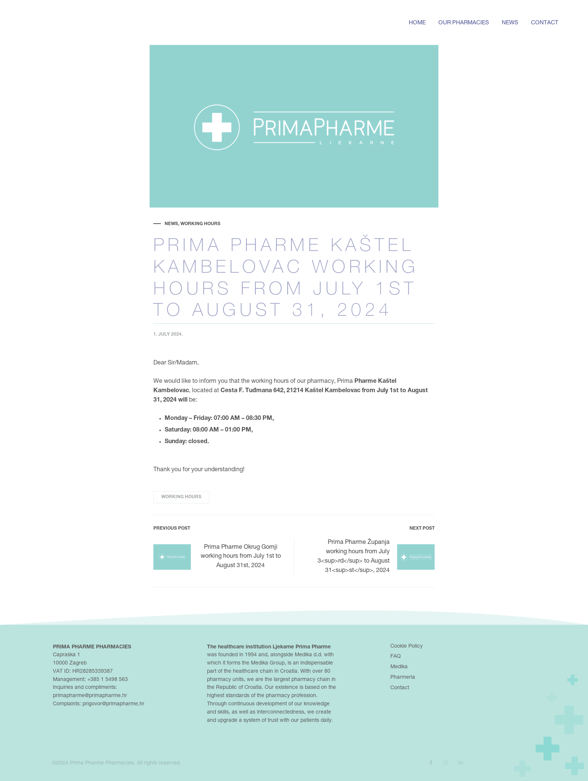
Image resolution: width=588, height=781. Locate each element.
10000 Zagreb (70, 663)
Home (417, 23)
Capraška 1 (66, 655)
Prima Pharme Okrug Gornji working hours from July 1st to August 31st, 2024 (217, 557)
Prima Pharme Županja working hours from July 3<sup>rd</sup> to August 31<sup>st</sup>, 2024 (376, 557)
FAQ (395, 656)
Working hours (200, 224)
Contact (544, 23)
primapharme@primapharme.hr (90, 696)
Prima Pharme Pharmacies (102, 763)
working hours (181, 497)
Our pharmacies (463, 23)
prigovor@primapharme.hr (113, 704)
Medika (399, 667)
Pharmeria (402, 677)
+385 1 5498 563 (107, 679)
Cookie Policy (406, 646)
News (510, 23)
